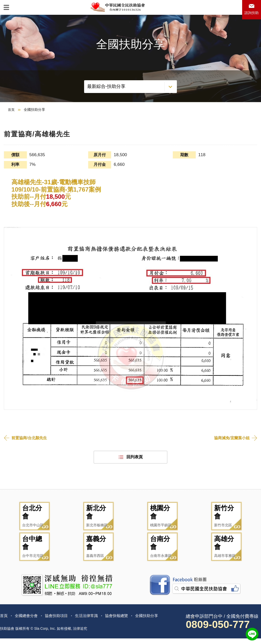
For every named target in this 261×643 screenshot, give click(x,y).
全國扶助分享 (154, 620)
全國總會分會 (27, 620)
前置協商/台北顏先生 (30, 452)
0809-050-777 (221, 629)
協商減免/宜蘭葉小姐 (231, 452)
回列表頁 (134, 471)
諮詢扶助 (250, 14)
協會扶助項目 (59, 620)
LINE (252, 634)
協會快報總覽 (122, 620)
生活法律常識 (91, 620)
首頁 (11, 124)
